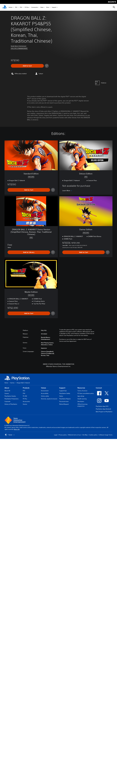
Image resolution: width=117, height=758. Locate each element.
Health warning (82, 399)
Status (61, 396)
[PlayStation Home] (4, 7)
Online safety (45, 396)
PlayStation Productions (12, 399)
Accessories (34, 7)
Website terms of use (74, 435)
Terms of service (82, 391)
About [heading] (7, 388)
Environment (44, 391)
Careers (7, 393)
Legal (55, 435)
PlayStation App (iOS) (102, 406)
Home (6, 383)
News (41, 7)
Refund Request (64, 404)
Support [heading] (62, 388)
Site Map (85, 435)
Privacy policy (63, 435)
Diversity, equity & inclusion (49, 399)
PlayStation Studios (10, 396)
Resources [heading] (81, 388)
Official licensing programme (82, 405)
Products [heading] (26, 388)
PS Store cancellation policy (85, 393)
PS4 (21, 7)
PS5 (16, 7)
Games (10, 7)
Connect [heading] (99, 388)
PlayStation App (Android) (103, 409)
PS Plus (27, 7)
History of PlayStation (11, 404)
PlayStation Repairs (65, 399)
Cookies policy (93, 435)
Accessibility (44, 393)
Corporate (7, 401)
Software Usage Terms (105, 435)
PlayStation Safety (64, 393)
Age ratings (80, 396)
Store (47, 7)
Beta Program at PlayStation (104, 412)
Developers (80, 401)
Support (54, 7)
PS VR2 (25, 396)
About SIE (7, 391)
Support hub (63, 391)
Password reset (63, 401)
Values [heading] (43, 388)
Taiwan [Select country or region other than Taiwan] (10, 434)
